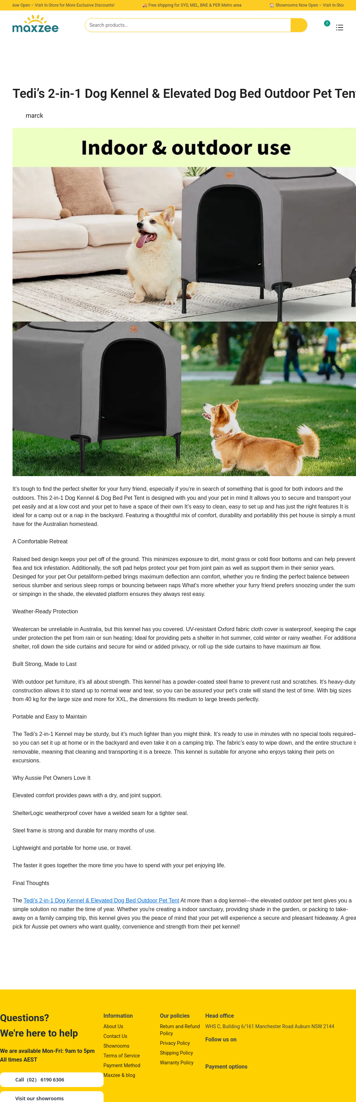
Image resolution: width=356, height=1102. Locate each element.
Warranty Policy (177, 1062)
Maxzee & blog (119, 1075)
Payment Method (122, 1065)
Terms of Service (122, 1055)
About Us (113, 1026)
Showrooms (117, 1046)
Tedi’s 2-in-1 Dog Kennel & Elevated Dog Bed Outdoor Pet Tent (101, 900)
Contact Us (116, 1036)
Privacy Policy (175, 1043)
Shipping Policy (176, 1053)
